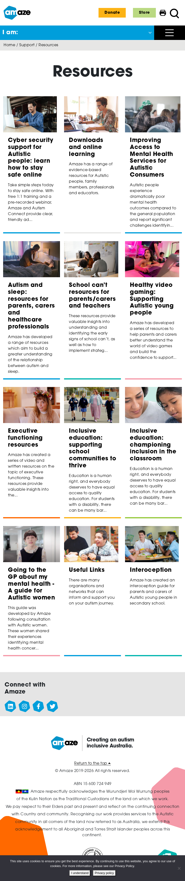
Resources (48, 45)
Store (144, 13)
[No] (179, 868)
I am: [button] (10, 33)
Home (9, 45)
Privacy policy (104, 873)
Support (27, 45)
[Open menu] (169, 33)
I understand (79, 873)
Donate (112, 13)
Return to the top (92, 763)
